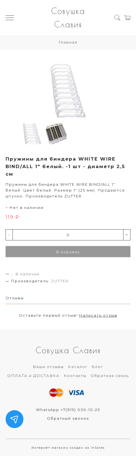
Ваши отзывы (48, 366)
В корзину (68, 252)
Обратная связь (110, 375)
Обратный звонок (68, 418)
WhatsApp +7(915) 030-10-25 (68, 409)
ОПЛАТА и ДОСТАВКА (33, 375)
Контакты (75, 375)
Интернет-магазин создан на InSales (68, 448)
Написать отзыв (98, 315)
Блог (97, 366)
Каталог (78, 366)
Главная (68, 42)
